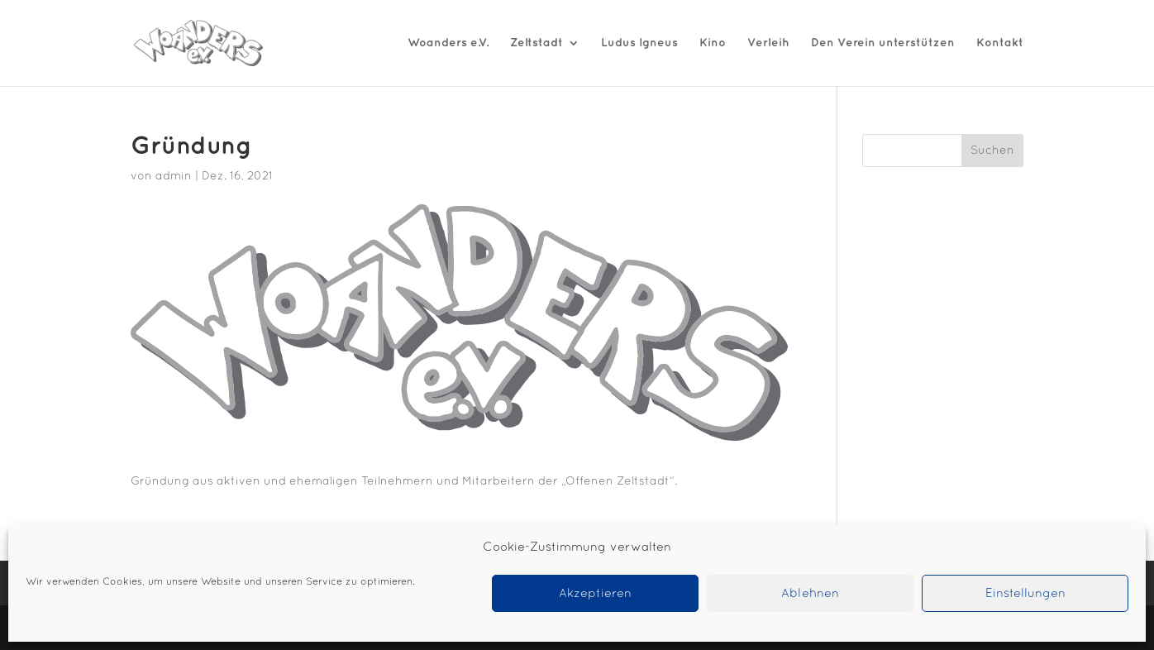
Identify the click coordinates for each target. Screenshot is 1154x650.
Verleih (768, 42)
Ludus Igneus (639, 42)
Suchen (992, 151)
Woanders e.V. (448, 42)
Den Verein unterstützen (883, 42)
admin (173, 176)
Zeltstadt (536, 42)
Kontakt (999, 42)
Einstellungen (1025, 594)
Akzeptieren (595, 594)
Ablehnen (810, 594)
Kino (712, 42)
